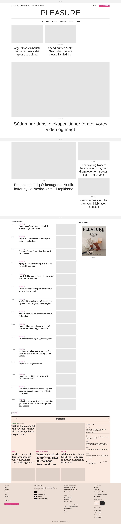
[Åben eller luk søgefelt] (18, 5)
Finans (13, 451)
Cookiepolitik (67, 499)
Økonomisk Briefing (40, 498)
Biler (42, 21)
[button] (15, 5)
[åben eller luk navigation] (12, 6)
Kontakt (96, 487)
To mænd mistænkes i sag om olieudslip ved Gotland (97, 456)
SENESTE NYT (35, 6)
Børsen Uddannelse (69, 487)
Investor (63, 451)
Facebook (97, 514)
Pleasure (59, 44)
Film (93, 161)
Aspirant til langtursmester (30, 363)
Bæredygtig (14, 423)
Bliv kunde (67, 513)
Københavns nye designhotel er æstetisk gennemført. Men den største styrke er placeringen (36, 403)
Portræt (71, 21)
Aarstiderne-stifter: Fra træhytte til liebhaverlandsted (33, 377)
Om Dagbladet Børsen (100, 492)
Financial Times (39, 494)
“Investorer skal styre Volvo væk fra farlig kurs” (97, 450)
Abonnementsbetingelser (71, 504)
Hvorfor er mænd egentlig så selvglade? (35, 338)
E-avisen (8, 500)
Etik (65, 510)
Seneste (6, 492)
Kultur (59, 119)
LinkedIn (97, 510)
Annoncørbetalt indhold (100, 494)
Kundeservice (68, 497)
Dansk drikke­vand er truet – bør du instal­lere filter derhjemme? (36, 277)
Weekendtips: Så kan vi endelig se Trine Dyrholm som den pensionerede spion (35, 302)
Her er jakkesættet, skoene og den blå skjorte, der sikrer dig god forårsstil (34, 327)
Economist (38, 496)
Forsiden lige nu (15, 419)
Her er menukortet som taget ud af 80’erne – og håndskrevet (33, 227)
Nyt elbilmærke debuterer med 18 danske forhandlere (36, 314)
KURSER (42, 5)
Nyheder (6, 487)
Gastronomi (63, 21)
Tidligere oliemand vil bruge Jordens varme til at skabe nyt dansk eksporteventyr (96, 430)
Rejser (78, 21)
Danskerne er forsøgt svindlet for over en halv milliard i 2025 (97, 437)
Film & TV (54, 21)
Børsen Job (67, 492)
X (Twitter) (97, 517)
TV (43, 180)
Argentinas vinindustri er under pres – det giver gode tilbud (35, 239)
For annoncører (68, 508)
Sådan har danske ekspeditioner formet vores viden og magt (35, 289)
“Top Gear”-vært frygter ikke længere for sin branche (36, 252)
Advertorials (97, 496)
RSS (5, 494)
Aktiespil (6, 496)
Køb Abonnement (104, 5)
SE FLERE (14, 413)
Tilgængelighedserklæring (71, 506)
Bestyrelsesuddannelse (70, 489)
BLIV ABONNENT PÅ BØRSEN (11, 504)
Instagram (97, 512)
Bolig (47, 21)
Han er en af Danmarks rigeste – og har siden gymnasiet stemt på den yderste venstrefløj (35, 391)
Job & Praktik (97, 489)
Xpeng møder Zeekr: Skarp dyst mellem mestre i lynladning (35, 264)
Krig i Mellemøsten (41, 451)
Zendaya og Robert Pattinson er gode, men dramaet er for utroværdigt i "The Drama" (35, 353)
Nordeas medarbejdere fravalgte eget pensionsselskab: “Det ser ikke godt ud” (97, 443)
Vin (26, 44)
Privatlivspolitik (68, 502)
